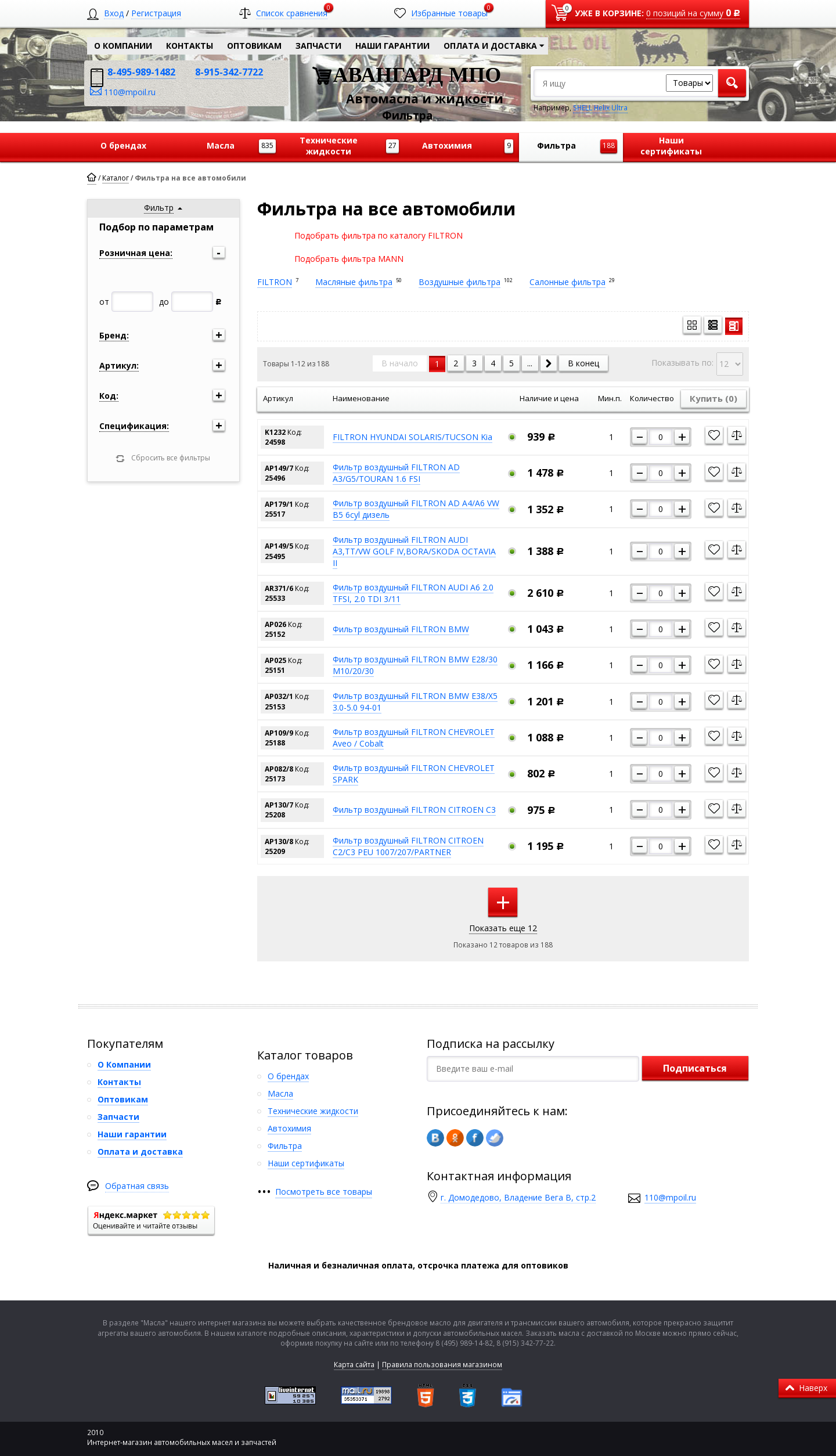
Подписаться (695, 1068)
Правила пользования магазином (442, 1364)
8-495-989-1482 (141, 72)
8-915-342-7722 (229, 72)
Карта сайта (354, 1364)
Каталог (115, 178)
